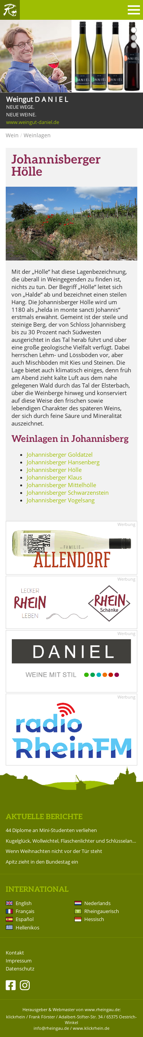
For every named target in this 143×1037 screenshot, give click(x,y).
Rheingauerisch (101, 911)
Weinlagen (37, 135)
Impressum (19, 961)
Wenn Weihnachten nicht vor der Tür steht (54, 851)
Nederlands (97, 903)
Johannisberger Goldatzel (60, 454)
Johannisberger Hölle (54, 469)
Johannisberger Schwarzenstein (68, 492)
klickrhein (15, 1017)
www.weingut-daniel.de (32, 122)
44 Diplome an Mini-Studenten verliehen (51, 830)
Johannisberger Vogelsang (61, 500)
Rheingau (10, 10)
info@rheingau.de (51, 1028)
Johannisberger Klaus (54, 477)
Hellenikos (27, 927)
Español (25, 919)
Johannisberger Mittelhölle (61, 485)
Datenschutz (20, 969)
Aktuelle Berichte (44, 817)
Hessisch (94, 919)
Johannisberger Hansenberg (63, 462)
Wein (12, 135)
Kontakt (15, 953)
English (24, 903)
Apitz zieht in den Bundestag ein (42, 861)
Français (25, 911)
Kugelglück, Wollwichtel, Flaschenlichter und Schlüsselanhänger (71, 840)
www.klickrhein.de (91, 1028)
